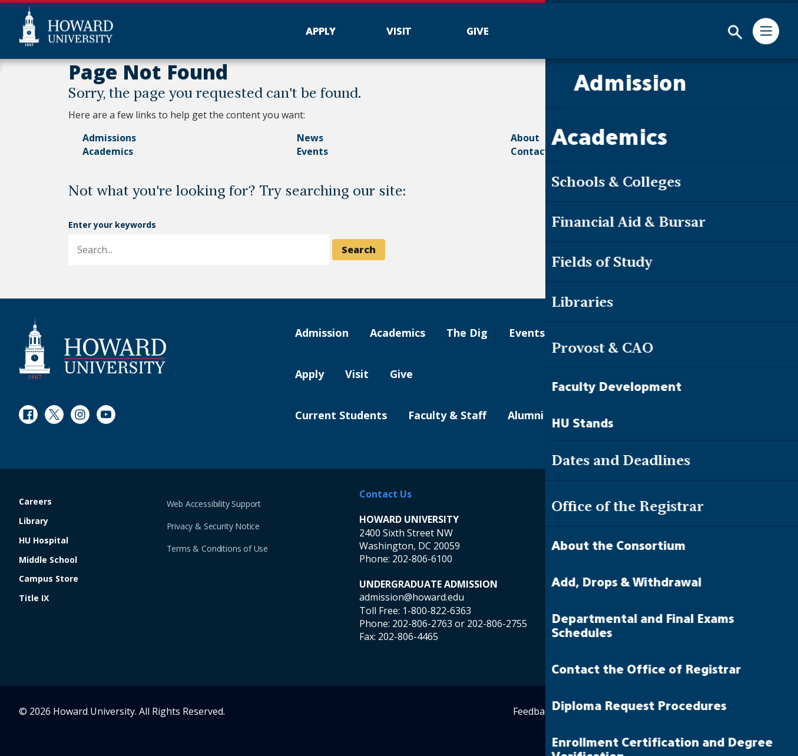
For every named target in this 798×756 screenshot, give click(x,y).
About (525, 137)
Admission (322, 333)
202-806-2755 (497, 623)
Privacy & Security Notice (213, 526)
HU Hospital (43, 541)
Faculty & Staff (447, 415)
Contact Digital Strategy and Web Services (699, 711)
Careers (35, 502)
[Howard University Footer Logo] (92, 348)
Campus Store (48, 579)
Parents (586, 415)
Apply (309, 374)
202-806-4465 (408, 636)
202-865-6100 (638, 558)
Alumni (526, 415)
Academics (107, 151)
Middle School (48, 560)
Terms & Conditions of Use (218, 548)
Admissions (109, 137)
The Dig (467, 333)
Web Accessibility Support (214, 503)
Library (33, 521)
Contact (530, 151)
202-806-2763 (422, 623)
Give (401, 374)
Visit (357, 374)
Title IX (34, 598)
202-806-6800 (638, 623)
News (310, 137)
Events (312, 151)
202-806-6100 (422, 558)
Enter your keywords (112, 224)
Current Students (341, 415)
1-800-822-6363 (436, 610)
